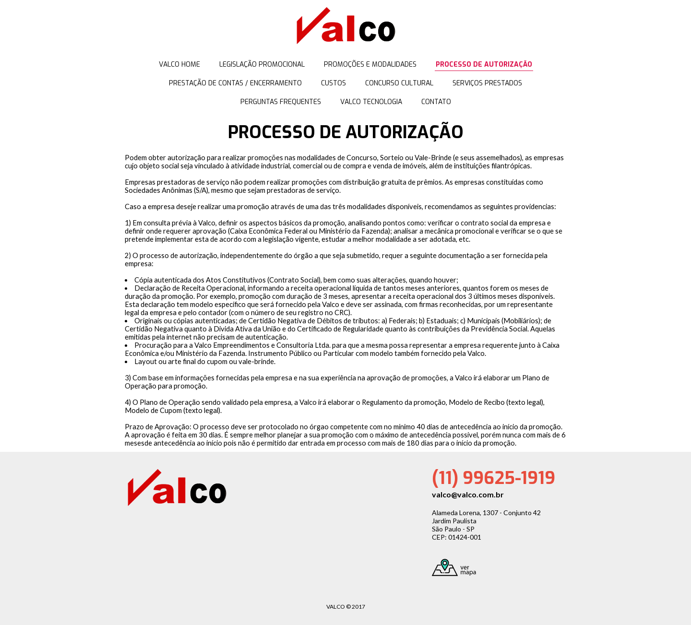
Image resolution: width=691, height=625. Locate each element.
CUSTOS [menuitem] (333, 83)
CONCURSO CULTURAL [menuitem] (399, 83)
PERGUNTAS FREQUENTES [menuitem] (280, 101)
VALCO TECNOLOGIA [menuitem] (371, 101)
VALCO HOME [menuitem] (179, 64)
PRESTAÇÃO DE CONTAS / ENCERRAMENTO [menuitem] (235, 83)
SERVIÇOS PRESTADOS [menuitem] (487, 83)
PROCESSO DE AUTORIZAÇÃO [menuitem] (484, 64)
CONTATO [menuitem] (436, 101)
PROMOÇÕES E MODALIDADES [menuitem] (370, 64)
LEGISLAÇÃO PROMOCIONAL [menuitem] (262, 64)
